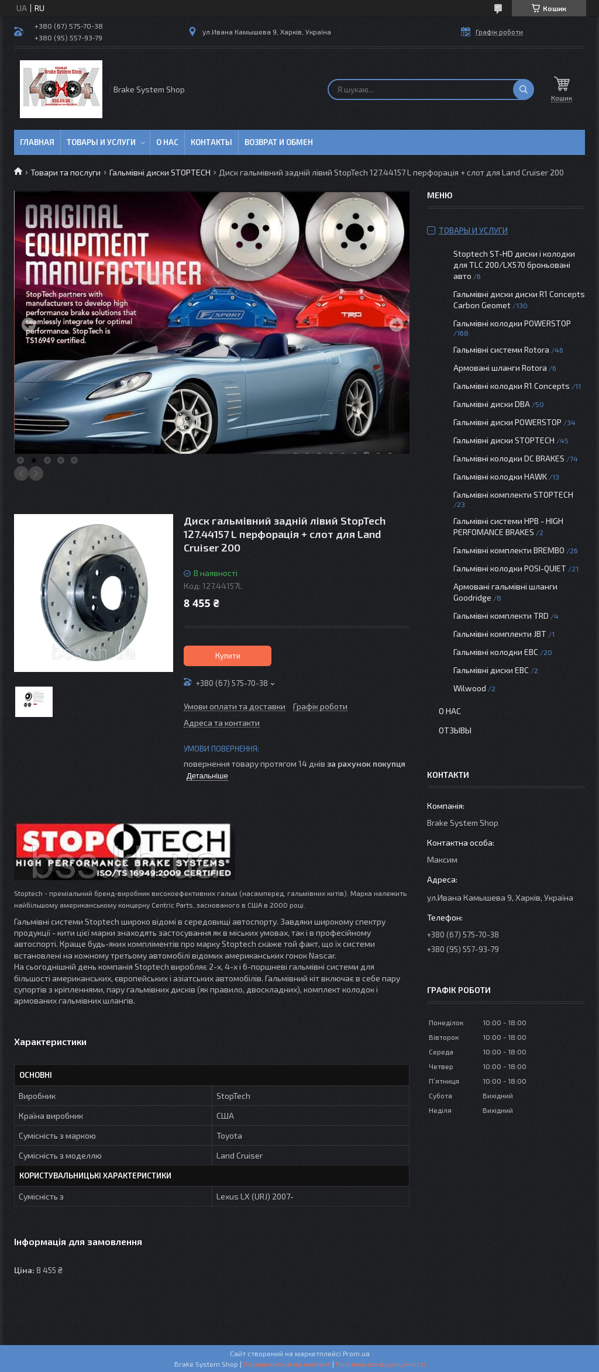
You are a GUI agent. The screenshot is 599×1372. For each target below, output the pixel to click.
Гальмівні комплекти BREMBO (508, 550)
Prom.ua (356, 1353)
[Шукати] (523, 89)
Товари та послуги (65, 172)
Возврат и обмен (279, 142)
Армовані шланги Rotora (500, 368)
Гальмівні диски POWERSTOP (507, 422)
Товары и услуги (101, 142)
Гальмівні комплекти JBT (499, 634)
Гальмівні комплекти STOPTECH (513, 494)
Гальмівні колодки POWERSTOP (512, 323)
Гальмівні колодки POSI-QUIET (509, 568)
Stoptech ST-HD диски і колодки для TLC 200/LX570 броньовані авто (514, 265)
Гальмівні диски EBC (491, 670)
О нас (167, 142)
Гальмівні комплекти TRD (501, 615)
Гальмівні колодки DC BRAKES (508, 458)
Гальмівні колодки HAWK (500, 476)
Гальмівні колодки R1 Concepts (512, 386)
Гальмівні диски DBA (491, 404)
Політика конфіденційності (380, 1364)
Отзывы (455, 730)
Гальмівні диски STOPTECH (160, 172)
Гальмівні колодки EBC (495, 652)
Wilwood (469, 688)
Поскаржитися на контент (287, 1364)
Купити (227, 655)
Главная (37, 142)
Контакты (211, 142)
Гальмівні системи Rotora (501, 349)
